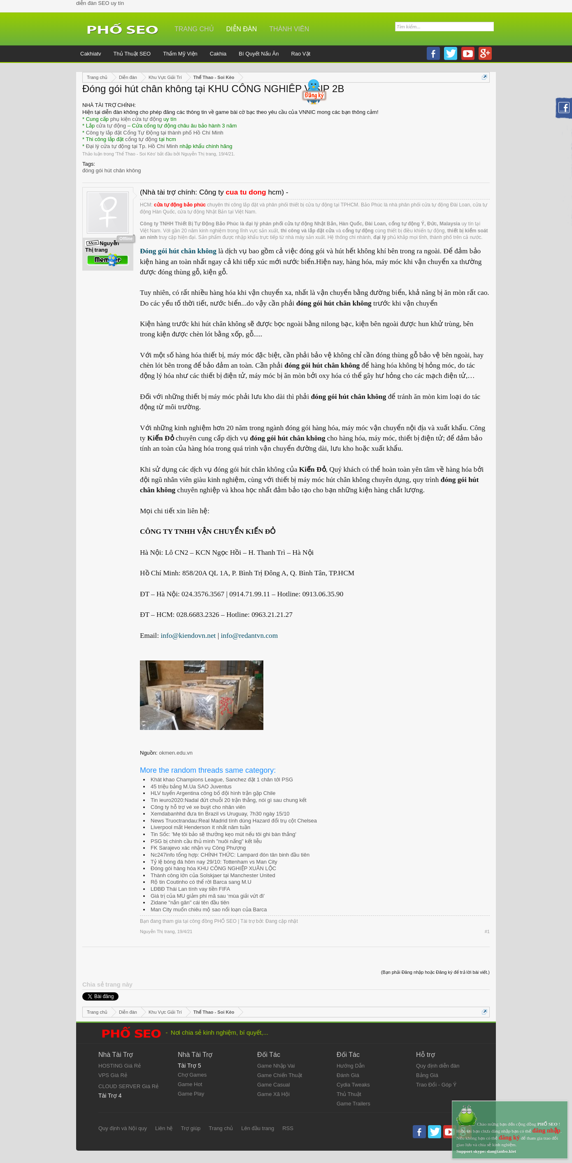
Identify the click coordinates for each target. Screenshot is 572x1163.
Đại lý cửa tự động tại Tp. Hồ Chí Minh (132, 146)
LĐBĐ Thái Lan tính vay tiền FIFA (190, 889)
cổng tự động (141, 139)
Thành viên (289, 28)
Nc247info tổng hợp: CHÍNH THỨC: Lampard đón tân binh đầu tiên (230, 855)
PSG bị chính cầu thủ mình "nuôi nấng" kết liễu (206, 841)
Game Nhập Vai (276, 1066)
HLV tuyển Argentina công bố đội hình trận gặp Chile (213, 793)
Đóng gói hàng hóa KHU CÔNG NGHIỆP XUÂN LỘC (213, 868)
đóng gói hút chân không (111, 170)
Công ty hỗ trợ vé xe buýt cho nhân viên (198, 807)
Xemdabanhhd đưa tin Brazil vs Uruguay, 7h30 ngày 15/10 (220, 814)
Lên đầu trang (257, 1128)
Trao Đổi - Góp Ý (436, 1085)
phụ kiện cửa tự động (136, 119)
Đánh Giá (348, 1075)
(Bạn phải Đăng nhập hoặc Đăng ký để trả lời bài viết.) (435, 972)
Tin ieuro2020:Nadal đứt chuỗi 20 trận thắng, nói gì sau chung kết (229, 800)
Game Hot (190, 1084)
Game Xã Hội (273, 1094)
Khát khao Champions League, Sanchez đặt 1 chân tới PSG (222, 779)
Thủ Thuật (349, 1094)
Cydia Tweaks (353, 1085)
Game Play (191, 1094)
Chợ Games (192, 1075)
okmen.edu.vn (176, 753)
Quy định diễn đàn (437, 1066)
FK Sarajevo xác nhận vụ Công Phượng (198, 848)
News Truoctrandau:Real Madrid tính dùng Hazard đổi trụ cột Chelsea (234, 821)
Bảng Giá (427, 1075)
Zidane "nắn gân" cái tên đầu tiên (190, 902)
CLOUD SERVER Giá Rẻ (128, 1086)
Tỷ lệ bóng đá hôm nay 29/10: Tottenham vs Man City (214, 862)
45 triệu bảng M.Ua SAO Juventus (191, 786)
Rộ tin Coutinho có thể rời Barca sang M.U (201, 882)
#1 (487, 931)
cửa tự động (111, 126)
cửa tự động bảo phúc (180, 205)
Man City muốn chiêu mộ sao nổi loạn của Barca (209, 909)
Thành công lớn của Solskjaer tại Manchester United (213, 875)
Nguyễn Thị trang (198, 153)
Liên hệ (163, 1128)
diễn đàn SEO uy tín (100, 3)
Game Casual (273, 1085)
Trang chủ (194, 28)
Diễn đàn (241, 28)
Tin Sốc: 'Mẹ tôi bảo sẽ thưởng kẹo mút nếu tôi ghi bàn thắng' (223, 834)
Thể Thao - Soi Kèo (135, 153)
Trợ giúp (190, 1128)
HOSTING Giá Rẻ (119, 1066)
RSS (287, 1128)
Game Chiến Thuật (279, 1075)
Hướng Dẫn (351, 1066)
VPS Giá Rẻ (112, 1075)
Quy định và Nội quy (122, 1128)
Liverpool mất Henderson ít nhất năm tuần (200, 827)
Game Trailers (353, 1103)
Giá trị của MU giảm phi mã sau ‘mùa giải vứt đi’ (208, 896)
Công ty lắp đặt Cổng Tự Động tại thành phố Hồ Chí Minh (154, 133)
